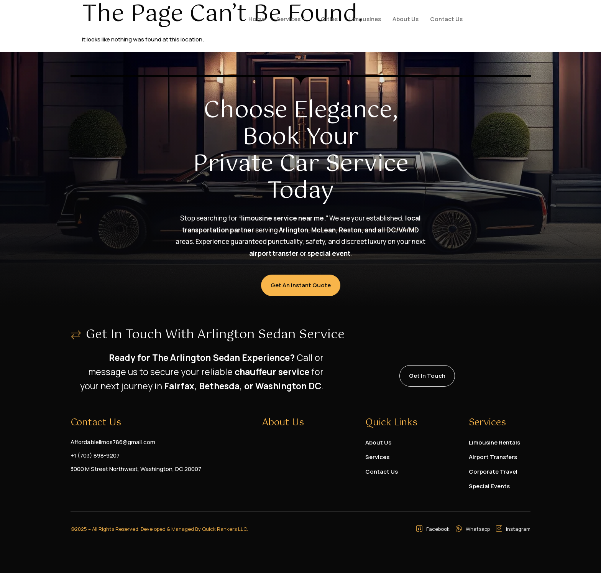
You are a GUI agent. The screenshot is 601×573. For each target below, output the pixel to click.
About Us (405, 19)
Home (256, 19)
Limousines (365, 19)
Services (291, 19)
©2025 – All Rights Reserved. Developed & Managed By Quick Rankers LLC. (159, 528)
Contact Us (446, 19)
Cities (329, 19)
